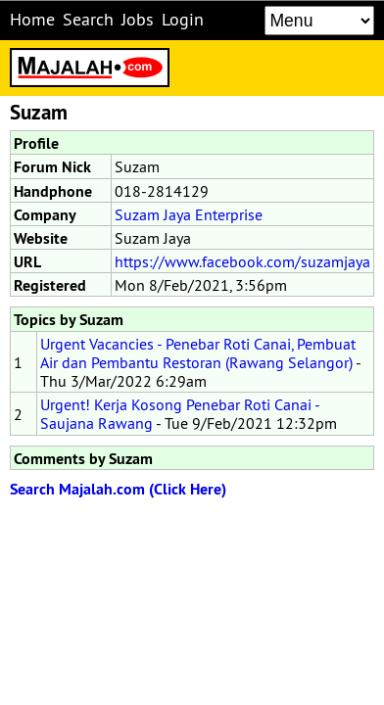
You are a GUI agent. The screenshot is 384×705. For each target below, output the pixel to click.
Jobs (137, 19)
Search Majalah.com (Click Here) (118, 489)
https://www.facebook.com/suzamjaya (242, 261)
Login (183, 19)
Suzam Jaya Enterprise (189, 214)
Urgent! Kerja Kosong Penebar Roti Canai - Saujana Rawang (179, 414)
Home (32, 19)
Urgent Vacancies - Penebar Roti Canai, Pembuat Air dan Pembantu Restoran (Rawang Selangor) (198, 353)
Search (88, 19)
